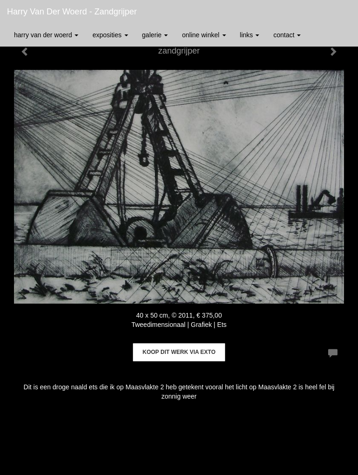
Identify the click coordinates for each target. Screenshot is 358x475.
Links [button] (250, 35)
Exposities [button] (110, 35)
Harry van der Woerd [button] (46, 35)
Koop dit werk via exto (179, 352)
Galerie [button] (155, 35)
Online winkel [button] (204, 35)
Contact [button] (287, 35)
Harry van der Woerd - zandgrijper (72, 11)
